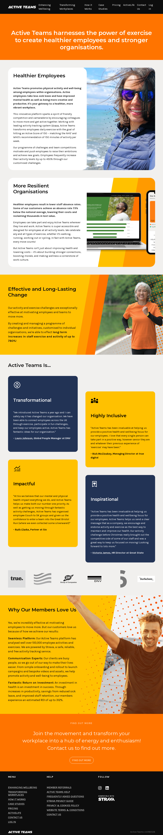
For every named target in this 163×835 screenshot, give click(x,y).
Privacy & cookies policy (63, 805)
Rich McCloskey (101, 453)
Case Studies (103, 6)
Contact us (54, 814)
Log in (151, 6)
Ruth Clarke (22, 529)
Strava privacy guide (60, 800)
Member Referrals (59, 787)
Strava (55, 125)
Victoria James (101, 552)
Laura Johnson (23, 438)
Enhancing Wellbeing (45, 6)
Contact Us (141, 6)
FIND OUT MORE (81, 760)
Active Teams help (58, 791)
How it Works (88, 6)
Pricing (116, 4)
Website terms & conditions (65, 809)
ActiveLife (128, 4)
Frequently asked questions (65, 796)
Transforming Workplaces (67, 6)
